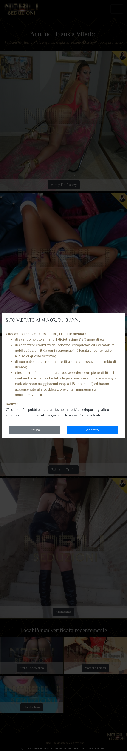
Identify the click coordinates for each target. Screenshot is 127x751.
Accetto (92, 430)
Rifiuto (34, 430)
